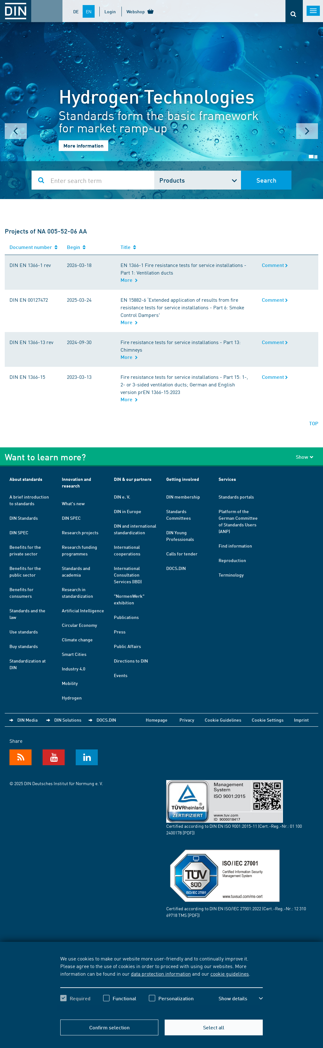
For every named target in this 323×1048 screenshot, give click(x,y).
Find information (235, 545)
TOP (313, 423)
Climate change (77, 639)
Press (120, 631)
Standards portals (236, 497)
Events (120, 675)
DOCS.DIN (176, 568)
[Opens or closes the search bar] (294, 12)
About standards (25, 479)
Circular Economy (79, 625)
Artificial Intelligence (83, 610)
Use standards (23, 631)
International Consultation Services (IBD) (128, 574)
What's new (73, 503)
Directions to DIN (131, 660)
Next (307, 131)
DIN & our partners (132, 479)
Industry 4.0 (73, 668)
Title (128, 247)
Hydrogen (72, 697)
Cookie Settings (268, 720)
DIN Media (27, 720)
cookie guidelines (229, 973)
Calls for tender (181, 553)
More (129, 280)
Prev (16, 131)
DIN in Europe (127, 511)
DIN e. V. (122, 497)
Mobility (70, 683)
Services (227, 479)
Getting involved (182, 479)
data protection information (161, 973)
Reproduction (232, 560)
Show (305, 457)
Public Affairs (127, 646)
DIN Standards (23, 518)
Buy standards (23, 646)
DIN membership (183, 497)
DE (76, 11)
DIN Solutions (67, 720)
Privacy (186, 720)
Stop (315, 157)
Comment (275, 265)
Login (110, 11)
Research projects (80, 532)
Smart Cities (74, 654)
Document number (33, 247)
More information (83, 145)
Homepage (156, 720)
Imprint (301, 720)
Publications (126, 617)
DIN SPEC (18, 532)
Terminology (231, 575)
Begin (76, 247)
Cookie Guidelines (223, 720)
